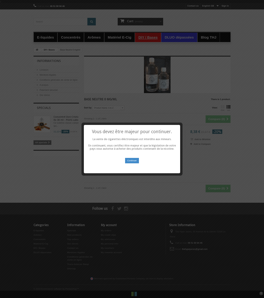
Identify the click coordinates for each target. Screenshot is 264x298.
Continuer (132, 156)
